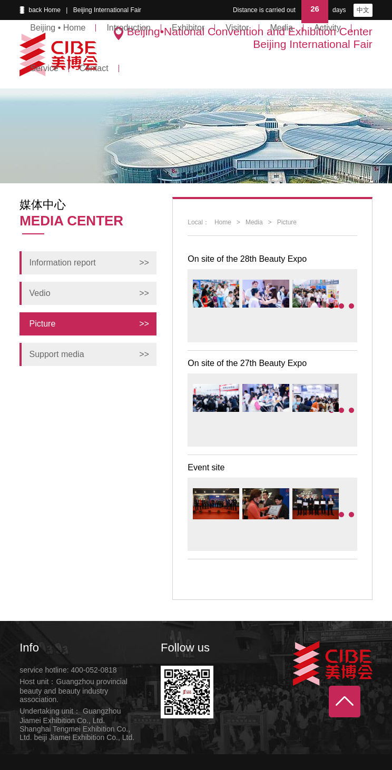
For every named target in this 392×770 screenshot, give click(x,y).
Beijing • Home (57, 27)
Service (44, 68)
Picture (287, 222)
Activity (327, 27)
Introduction (128, 27)
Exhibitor (188, 27)
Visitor (237, 27)
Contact (94, 68)
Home (222, 222)
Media (281, 27)
